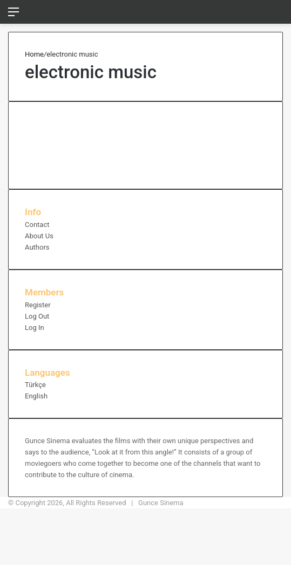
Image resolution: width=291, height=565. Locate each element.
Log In (34, 327)
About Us (39, 236)
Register (38, 305)
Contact (37, 225)
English (36, 396)
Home (34, 54)
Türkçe (35, 385)
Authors (37, 247)
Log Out (37, 316)
